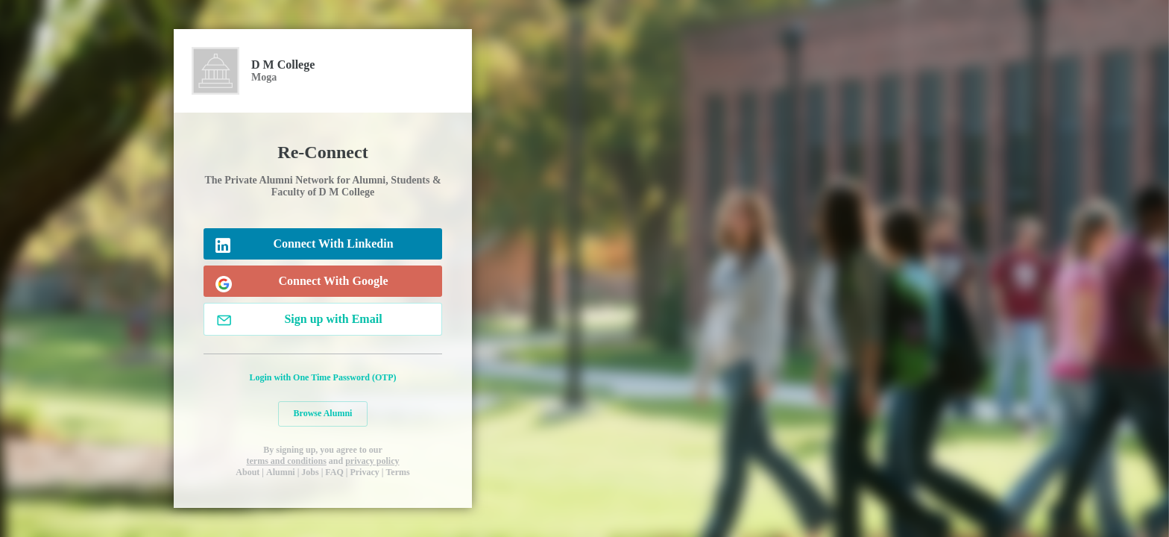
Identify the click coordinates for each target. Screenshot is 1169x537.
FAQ (334, 472)
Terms (397, 472)
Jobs (309, 472)
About (247, 472)
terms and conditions (286, 461)
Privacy (364, 472)
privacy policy (372, 461)
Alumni (280, 472)
